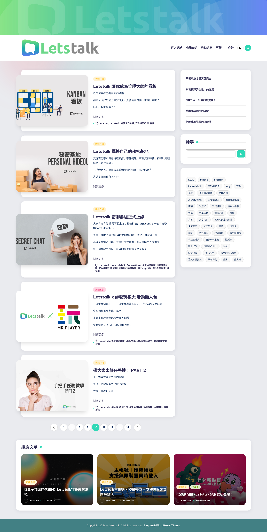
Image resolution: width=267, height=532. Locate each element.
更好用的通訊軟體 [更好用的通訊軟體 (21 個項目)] (223, 219)
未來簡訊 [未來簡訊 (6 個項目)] (192, 226)
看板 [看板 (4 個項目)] (190, 232)
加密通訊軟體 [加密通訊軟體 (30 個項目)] (195, 199)
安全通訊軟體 (142, 123)
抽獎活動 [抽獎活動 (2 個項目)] (203, 213)
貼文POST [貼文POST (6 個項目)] (193, 252)
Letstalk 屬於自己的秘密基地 (120, 151)
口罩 (128, 341)
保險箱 (114, 407)
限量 (98, 344)
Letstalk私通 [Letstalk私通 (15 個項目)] (195, 186)
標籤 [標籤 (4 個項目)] (221, 226)
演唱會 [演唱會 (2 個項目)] (233, 226)
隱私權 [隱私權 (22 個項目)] (237, 259)
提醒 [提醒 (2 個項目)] (232, 213)
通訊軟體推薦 (159, 268)
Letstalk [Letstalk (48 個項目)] (218, 179)
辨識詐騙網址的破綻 (197, 111)
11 (104, 427)
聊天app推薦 (144, 268)
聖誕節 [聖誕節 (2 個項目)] (228, 239)
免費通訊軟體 (127, 123)
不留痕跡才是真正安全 (198, 78)
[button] (54, 427)
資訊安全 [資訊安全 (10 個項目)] (209, 252)
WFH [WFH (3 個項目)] (238, 186)
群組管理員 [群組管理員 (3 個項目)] (193, 239)
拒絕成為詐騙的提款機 (198, 121)
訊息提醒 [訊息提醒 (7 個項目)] (192, 246)
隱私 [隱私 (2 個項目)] (225, 259)
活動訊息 (99, 289)
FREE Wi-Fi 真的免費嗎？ (201, 100)
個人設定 (123, 407)
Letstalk (114, 123)
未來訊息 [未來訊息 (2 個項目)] (208, 226)
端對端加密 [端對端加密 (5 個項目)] (235, 232)
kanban (104, 123)
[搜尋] (241, 154)
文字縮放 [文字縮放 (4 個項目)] (203, 219)
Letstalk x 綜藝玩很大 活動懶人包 (125, 296)
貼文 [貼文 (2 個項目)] (225, 246)
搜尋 (190, 142)
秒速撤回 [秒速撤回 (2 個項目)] (203, 232)
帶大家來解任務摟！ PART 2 (119, 370)
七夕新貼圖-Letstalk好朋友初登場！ (204, 494)
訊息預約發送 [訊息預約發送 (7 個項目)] (210, 246)
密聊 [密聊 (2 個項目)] (190, 206)
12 (112, 427)
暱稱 (166, 407)
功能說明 (148, 407)
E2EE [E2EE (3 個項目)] (191, 179)
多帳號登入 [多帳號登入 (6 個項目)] (213, 199)
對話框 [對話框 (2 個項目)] (202, 206)
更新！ (195, 487)
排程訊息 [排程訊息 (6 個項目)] (219, 213)
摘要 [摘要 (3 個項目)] (190, 219)
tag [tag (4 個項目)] (228, 186)
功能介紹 (99, 79)
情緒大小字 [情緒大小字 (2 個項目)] (233, 206)
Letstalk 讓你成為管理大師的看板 (124, 86)
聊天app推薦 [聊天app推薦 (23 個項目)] (212, 239)
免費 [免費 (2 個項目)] (190, 193)
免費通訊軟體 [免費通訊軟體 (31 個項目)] (206, 193)
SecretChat (134, 265)
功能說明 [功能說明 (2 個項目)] (223, 193)
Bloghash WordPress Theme (162, 525)
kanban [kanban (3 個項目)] (204, 179)
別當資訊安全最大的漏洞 (200, 89)
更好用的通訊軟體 (127, 268)
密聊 (115, 268)
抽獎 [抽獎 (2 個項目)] (190, 213)
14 (127, 427)
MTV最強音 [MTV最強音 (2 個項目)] (214, 186)
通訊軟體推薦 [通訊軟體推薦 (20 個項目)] (195, 259)
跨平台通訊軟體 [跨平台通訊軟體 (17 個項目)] (228, 252)
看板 (152, 123)
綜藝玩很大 (146, 341)
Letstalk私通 (118, 265)
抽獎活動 (135, 341)
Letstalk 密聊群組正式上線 (118, 216)
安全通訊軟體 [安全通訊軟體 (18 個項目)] (232, 199)
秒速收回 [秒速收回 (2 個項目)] (219, 232)
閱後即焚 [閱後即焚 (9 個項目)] (212, 259)
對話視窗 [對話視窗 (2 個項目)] (216, 206)
